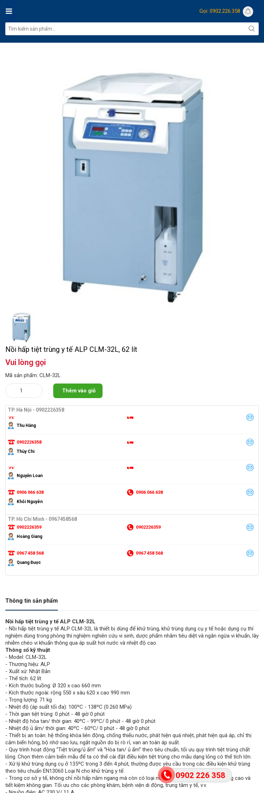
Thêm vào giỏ (78, 390)
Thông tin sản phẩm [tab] (31, 600)
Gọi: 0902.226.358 (219, 11)
